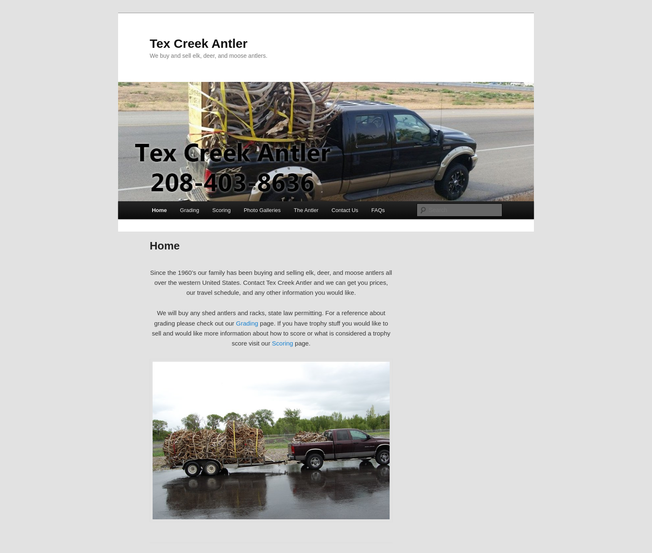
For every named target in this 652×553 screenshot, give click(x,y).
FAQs (378, 210)
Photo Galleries (262, 210)
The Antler (306, 210)
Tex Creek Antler (198, 43)
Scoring (221, 210)
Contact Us (344, 210)
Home (159, 210)
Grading (189, 210)
